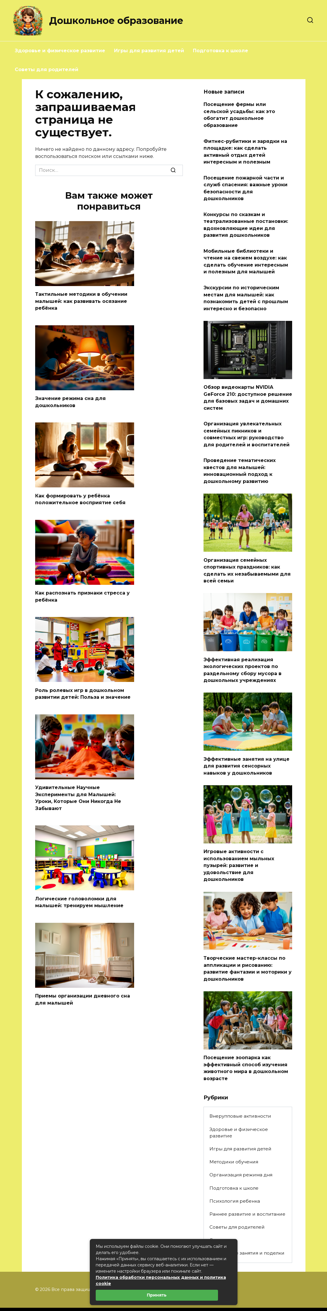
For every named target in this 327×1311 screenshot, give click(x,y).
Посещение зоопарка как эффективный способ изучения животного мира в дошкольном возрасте (246, 1048)
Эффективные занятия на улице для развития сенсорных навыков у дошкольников (246, 750)
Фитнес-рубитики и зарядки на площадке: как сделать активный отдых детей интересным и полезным (245, 149)
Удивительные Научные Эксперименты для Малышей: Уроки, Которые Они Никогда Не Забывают (78, 793)
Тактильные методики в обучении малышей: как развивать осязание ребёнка (81, 300)
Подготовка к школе (220, 50)
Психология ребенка (234, 1180)
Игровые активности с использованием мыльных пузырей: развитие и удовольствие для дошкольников (239, 848)
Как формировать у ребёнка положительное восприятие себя (80, 497)
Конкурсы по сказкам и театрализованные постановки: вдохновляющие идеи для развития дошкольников (246, 220)
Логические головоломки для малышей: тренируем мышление (79, 896)
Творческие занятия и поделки (246, 1232)
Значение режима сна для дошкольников (70, 400)
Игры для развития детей (149, 50)
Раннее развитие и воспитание (247, 1193)
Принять (157, 1295)
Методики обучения (233, 1142)
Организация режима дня (240, 1154)
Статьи (217, 1219)
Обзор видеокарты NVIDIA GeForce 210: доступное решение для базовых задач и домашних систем (248, 388)
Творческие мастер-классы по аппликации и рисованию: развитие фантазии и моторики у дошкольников (248, 950)
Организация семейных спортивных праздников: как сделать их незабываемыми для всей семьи (247, 557)
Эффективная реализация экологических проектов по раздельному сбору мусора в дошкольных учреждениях (243, 655)
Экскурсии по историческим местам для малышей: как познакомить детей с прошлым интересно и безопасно (246, 290)
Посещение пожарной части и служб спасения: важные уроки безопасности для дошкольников (245, 184)
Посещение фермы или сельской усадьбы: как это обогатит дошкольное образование (239, 114)
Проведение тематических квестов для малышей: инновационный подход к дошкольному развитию (240, 459)
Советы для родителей (46, 69)
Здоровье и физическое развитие (60, 50)
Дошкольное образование (116, 20)
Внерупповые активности (240, 1096)
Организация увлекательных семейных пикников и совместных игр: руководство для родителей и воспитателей (246, 424)
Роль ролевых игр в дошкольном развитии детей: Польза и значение (83, 690)
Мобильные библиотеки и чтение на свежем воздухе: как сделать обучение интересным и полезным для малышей (246, 255)
